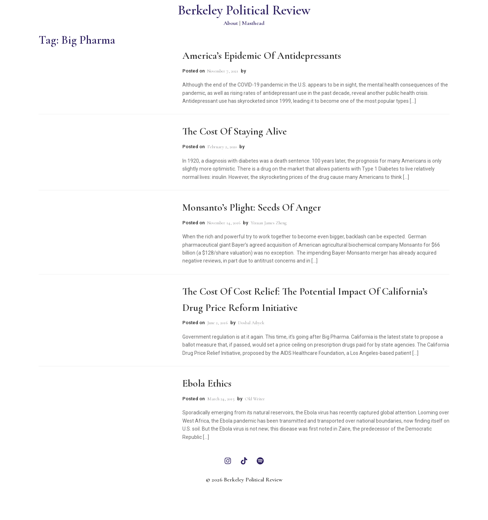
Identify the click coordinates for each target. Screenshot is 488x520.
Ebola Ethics (206, 383)
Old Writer (255, 399)
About (230, 23)
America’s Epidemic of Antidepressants (261, 55)
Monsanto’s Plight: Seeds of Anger (251, 207)
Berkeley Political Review (244, 10)
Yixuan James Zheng (268, 223)
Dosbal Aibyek (251, 323)
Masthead (253, 23)
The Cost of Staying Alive (234, 131)
